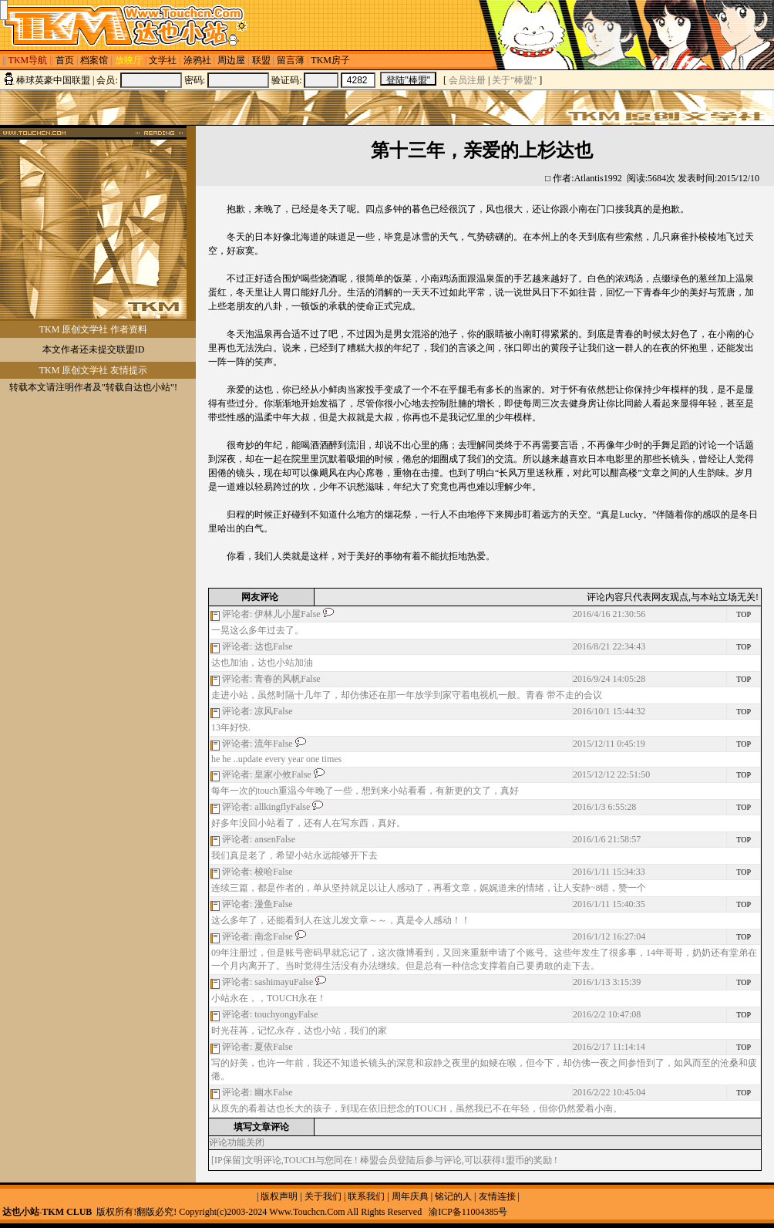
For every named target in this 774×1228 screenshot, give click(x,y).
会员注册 (467, 80)
